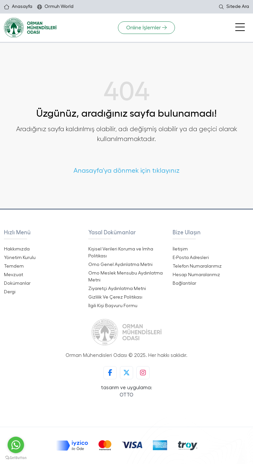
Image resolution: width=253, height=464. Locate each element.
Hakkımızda (17, 249)
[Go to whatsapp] (16, 445)
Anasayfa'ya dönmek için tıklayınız (126, 170)
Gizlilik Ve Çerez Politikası (115, 297)
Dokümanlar (17, 283)
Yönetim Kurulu (20, 257)
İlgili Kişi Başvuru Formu (112, 306)
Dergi (9, 292)
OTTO (126, 394)
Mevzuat (13, 275)
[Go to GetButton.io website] (15, 457)
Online (146, 27)
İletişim (180, 249)
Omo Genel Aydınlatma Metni (120, 264)
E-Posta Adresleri (191, 257)
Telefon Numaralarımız (197, 266)
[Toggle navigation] (240, 27)
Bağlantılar (184, 283)
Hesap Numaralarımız (196, 275)
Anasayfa (18, 6)
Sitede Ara (234, 6)
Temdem (14, 266)
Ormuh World (55, 6)
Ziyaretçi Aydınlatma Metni (117, 288)
